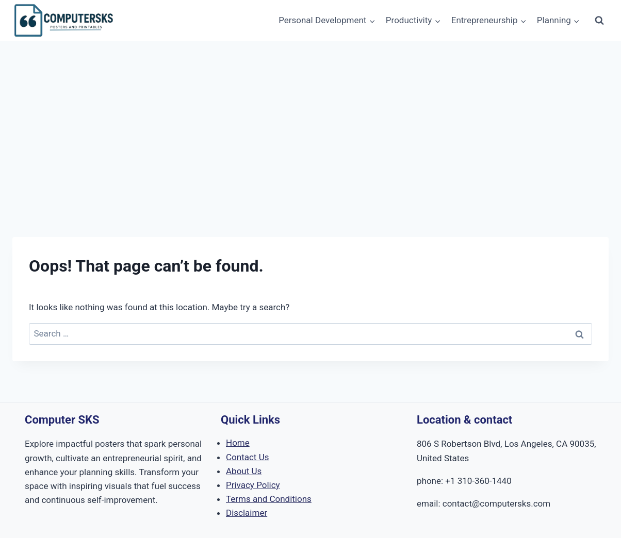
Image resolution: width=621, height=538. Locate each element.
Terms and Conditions (269, 499)
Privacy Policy (253, 485)
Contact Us (247, 457)
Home (238, 443)
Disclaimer (246, 513)
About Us (244, 471)
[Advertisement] (310, 118)
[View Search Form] (599, 20)
